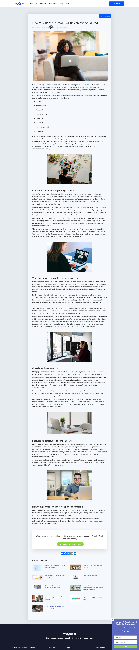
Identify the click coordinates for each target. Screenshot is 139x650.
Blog (61, 3)
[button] (33, 3)
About (68, 3)
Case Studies (53, 3)
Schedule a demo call (70, 544)
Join (125, 646)
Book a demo (116, 3)
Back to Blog (105, 16)
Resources (43, 3)
